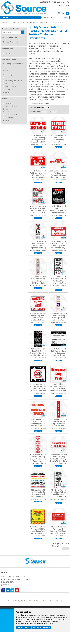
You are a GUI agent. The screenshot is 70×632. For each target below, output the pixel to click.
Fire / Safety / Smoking (13, 78)
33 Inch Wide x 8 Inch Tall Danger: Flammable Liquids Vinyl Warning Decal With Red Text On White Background (58, 176)
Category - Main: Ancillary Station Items (32, 22)
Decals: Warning (58, 22)
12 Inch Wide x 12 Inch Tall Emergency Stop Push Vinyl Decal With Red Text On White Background (58, 389)
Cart (65, 13)
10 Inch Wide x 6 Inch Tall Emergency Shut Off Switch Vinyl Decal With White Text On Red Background (38, 176)
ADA (6, 75)
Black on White (10, 103)
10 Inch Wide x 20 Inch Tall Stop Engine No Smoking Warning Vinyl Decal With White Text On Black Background (38, 354)
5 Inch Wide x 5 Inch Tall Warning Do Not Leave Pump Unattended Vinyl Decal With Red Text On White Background (38, 320)
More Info (38, 147)
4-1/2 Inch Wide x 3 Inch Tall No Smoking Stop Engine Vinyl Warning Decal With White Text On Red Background (58, 142)
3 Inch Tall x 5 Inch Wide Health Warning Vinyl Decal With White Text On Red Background (58, 531)
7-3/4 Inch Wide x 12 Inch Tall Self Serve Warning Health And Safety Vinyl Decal (38, 209)
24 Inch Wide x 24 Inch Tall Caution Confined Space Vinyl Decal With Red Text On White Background (38, 424)
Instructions (9, 87)
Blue (6, 106)
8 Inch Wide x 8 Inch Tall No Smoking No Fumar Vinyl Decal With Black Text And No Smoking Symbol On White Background (38, 390)
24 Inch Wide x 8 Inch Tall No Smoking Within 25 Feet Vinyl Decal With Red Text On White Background (58, 460)
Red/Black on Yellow (12, 112)
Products (11, 22)
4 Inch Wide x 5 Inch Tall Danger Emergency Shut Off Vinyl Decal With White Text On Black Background (58, 211)
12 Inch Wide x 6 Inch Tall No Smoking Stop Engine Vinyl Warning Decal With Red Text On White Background (38, 141)
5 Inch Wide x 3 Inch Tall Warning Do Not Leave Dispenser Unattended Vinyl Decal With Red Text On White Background (58, 247)
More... (7, 89)
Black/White (9, 101)
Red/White (8, 115)
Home (59, 5)
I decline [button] (27, 627)
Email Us (6, 585)
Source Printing (10, 39)
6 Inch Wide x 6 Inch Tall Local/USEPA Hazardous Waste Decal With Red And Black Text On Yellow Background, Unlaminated (38, 533)
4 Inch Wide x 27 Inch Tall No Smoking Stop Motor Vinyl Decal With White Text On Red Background (58, 424)
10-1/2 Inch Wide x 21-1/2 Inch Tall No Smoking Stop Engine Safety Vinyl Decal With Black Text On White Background (58, 283)
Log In (66, 5)
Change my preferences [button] (41, 627)
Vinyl (6, 51)
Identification (10, 84)
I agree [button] (19, 627)
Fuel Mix (8, 81)
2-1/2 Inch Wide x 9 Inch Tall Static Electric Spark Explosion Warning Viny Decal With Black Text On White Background (38, 247)
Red (6, 109)
